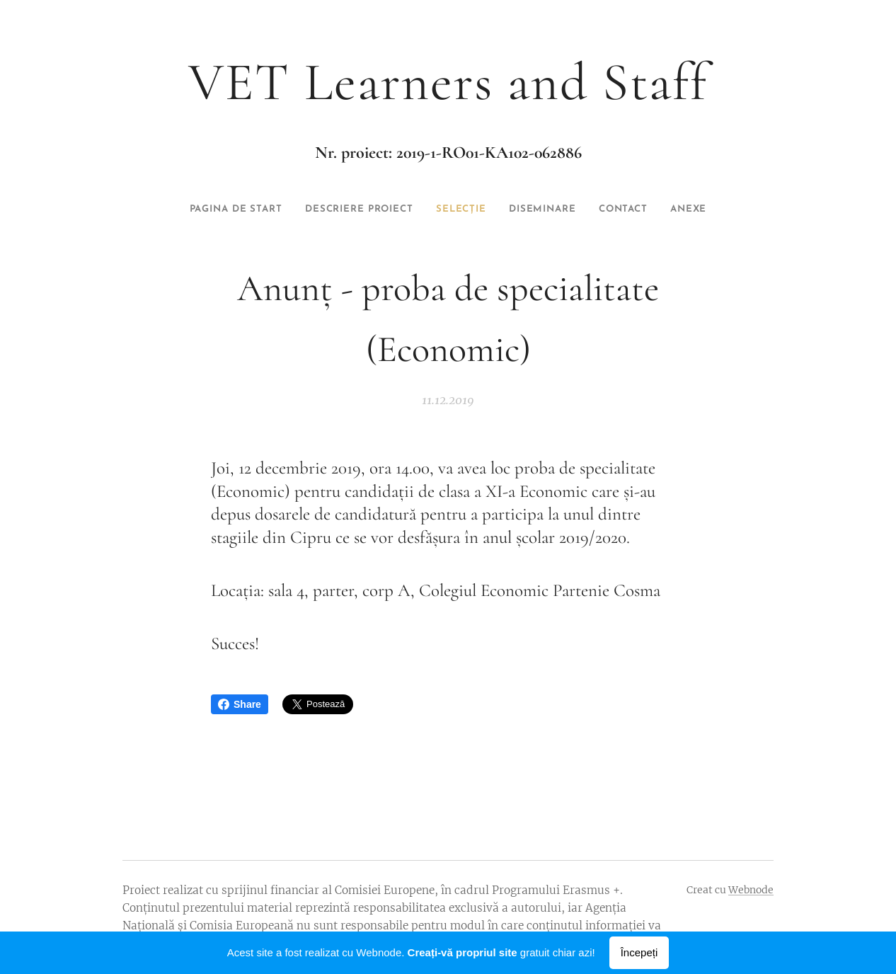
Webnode (751, 889)
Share (239, 704)
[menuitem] (195, 209)
